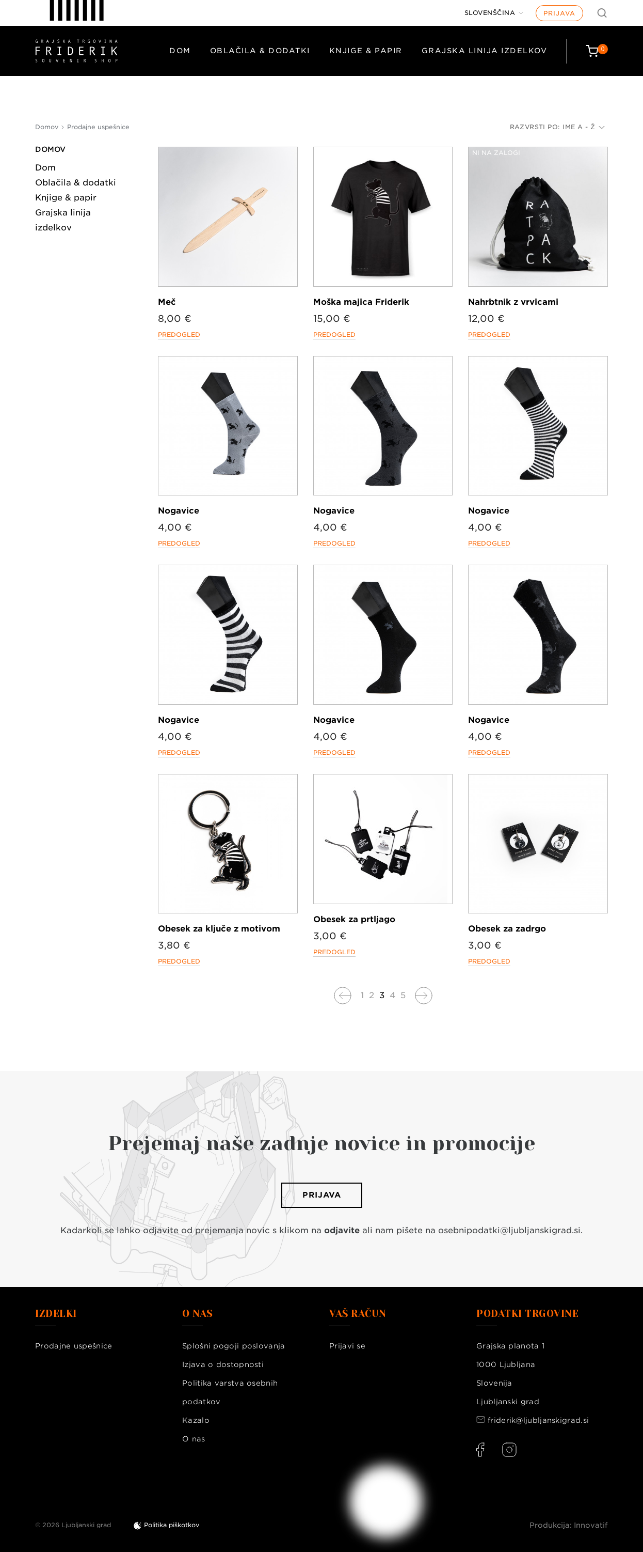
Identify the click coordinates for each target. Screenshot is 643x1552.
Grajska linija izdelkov (485, 50)
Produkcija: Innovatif (568, 1525)
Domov (50, 149)
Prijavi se (347, 1346)
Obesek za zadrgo (507, 929)
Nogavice (178, 511)
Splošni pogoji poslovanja (233, 1346)
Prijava (559, 13)
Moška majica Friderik (361, 302)
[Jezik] (494, 13)
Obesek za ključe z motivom (219, 929)
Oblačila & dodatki (260, 50)
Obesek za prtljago (354, 919)
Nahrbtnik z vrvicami (513, 302)
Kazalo (196, 1420)
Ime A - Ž (583, 127)
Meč (167, 302)
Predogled (179, 334)
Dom (180, 50)
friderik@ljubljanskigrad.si (538, 1420)
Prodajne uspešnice (73, 1346)
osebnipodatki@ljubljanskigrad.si (509, 1230)
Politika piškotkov (171, 1525)
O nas (193, 1439)
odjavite (342, 1230)
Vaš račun (358, 1314)
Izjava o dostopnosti (223, 1364)
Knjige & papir (366, 50)
